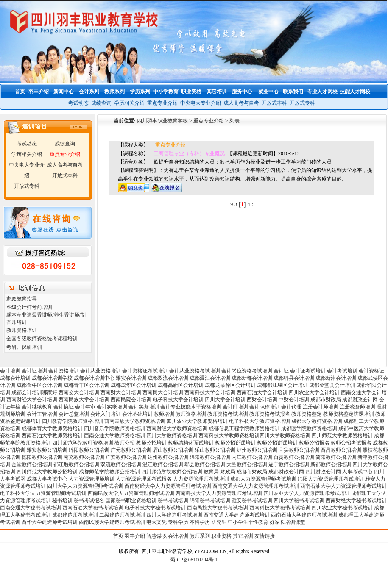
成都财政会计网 (360, 400)
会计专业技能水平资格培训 (190, 407)
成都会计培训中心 (94, 378)
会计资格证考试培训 (145, 371)
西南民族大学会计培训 (84, 400)
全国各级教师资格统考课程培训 (42, 339)
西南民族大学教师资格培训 (134, 421)
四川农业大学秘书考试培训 (342, 508)
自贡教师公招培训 (294, 457)
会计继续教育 (37, 407)
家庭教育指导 (21, 299)
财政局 (227, 472)
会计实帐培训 (112, 407)
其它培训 (243, 536)
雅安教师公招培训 (47, 450)
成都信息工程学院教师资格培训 (244, 428)
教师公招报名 (314, 443)
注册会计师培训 (320, 407)
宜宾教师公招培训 (299, 450)
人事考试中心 (357, 472)
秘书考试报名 (89, 500)
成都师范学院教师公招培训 (109, 472)
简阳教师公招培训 (335, 457)
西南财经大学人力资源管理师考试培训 (168, 486)
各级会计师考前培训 (29, 307)
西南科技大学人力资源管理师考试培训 (219, 493)
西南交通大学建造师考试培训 (237, 515)
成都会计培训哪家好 (34, 392)
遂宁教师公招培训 (288, 464)
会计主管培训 (42, 414)
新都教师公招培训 (330, 464)
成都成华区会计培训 (133, 385)
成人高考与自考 (241, 103)
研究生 (218, 522)
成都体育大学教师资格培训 (52, 428)
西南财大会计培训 (120, 392)
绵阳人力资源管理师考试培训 (331, 479)
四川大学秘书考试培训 (299, 500)
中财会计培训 (294, 400)
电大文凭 (156, 522)
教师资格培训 (21, 330)
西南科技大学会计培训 (209, 392)
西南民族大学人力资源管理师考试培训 (131, 493)
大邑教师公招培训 (246, 464)
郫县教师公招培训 (204, 464)
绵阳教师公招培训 (89, 450)
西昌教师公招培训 (341, 450)
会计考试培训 (342, 371)
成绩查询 (101, 103)
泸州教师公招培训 (257, 450)
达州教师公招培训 (168, 457)
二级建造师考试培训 (122, 515)
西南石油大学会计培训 (262, 392)
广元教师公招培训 (131, 450)
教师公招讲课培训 (277, 443)
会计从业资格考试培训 (194, 371)
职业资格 (221, 536)
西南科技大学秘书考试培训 (279, 508)
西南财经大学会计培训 (31, 400)
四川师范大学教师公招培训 (47, 472)
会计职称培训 (264, 407)
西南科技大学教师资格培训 (229, 436)
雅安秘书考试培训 (252, 500)
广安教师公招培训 (126, 457)
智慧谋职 (156, 536)
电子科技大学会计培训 (178, 400)
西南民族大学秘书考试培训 (217, 508)
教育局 (211, 472)
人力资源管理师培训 (91, 479)
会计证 (281, 371)
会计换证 (63, 407)
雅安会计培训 (131, 378)
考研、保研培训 (24, 347)
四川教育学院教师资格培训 (72, 421)
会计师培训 (235, 407)
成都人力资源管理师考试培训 (263, 479)
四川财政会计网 (323, 472)
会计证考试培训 (308, 371)
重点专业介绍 (162, 103)
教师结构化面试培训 (191, 443)
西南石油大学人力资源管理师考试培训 (343, 486)
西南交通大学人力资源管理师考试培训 (255, 486)
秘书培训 (62, 500)
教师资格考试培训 (227, 414)
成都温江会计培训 (210, 378)
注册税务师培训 (358, 407)
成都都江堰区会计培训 (282, 385)
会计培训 (10, 371)
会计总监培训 (74, 414)
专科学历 (178, 522)
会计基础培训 (137, 414)
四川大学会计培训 (225, 400)
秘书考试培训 (173, 500)
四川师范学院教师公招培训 (171, 472)
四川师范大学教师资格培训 (342, 436)
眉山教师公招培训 (173, 450)
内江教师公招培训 (252, 457)
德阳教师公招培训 (42, 457)
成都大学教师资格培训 (316, 421)
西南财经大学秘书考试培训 (356, 500)
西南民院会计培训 (131, 400)
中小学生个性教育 (248, 522)
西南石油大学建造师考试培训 (304, 515)
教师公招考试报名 (351, 443)
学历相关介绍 (129, 103)
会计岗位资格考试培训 (246, 371)
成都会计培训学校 (52, 378)
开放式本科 (274, 103)
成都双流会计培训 (168, 378)
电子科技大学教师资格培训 (259, 421)
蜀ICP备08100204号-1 (194, 560)
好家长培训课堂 (287, 522)
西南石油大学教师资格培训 (52, 436)
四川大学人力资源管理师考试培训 (85, 486)
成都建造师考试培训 (75, 515)
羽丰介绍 (135, 536)
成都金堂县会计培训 (332, 385)
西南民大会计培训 (162, 392)
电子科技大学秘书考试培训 (155, 508)
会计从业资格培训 (100, 371)
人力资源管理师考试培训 (201, 479)
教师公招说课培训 (235, 443)
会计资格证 (371, 371)
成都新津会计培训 (335, 378)
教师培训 (164, 414)
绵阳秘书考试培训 (210, 500)
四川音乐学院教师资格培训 (114, 428)
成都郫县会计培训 (294, 378)
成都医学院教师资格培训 (309, 428)
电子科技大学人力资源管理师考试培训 (43, 493)
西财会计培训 (262, 400)
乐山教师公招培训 (215, 450)
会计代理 (291, 407)
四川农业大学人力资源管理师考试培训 (306, 493)
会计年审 (85, 407)
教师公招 (124, 443)
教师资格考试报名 (269, 414)
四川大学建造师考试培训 (174, 515)
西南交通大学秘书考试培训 (30, 508)
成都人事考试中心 (47, 479)
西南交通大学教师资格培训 (114, 436)
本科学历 (200, 522)
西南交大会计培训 (79, 392)
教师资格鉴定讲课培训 (348, 414)
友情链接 (264, 536)
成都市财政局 (325, 400)
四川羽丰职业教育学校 (162, 121)
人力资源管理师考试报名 (144, 479)
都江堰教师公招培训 (76, 464)
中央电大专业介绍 (200, 103)
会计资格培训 (63, 371)
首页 (118, 536)
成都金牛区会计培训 (39, 385)
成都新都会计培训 (252, 378)
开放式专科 (302, 103)
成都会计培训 (15, 378)
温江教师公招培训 (162, 464)
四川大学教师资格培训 (171, 436)
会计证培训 (34, 371)
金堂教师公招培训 (31, 464)
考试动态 (78, 103)
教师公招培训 (151, 443)
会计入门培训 (105, 414)
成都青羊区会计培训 (86, 385)
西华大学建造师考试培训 (50, 522)
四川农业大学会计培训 (314, 392)
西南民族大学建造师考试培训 (112, 522)
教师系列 (200, 536)
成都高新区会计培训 (181, 385)
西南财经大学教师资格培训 (176, 428)
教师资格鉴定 (306, 414)
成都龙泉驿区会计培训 (230, 385)
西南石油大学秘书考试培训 (92, 508)
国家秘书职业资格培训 (131, 500)
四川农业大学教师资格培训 (197, 421)
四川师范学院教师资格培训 (82, 443)
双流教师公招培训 (120, 464)
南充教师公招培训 (84, 457)
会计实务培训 (143, 407)
